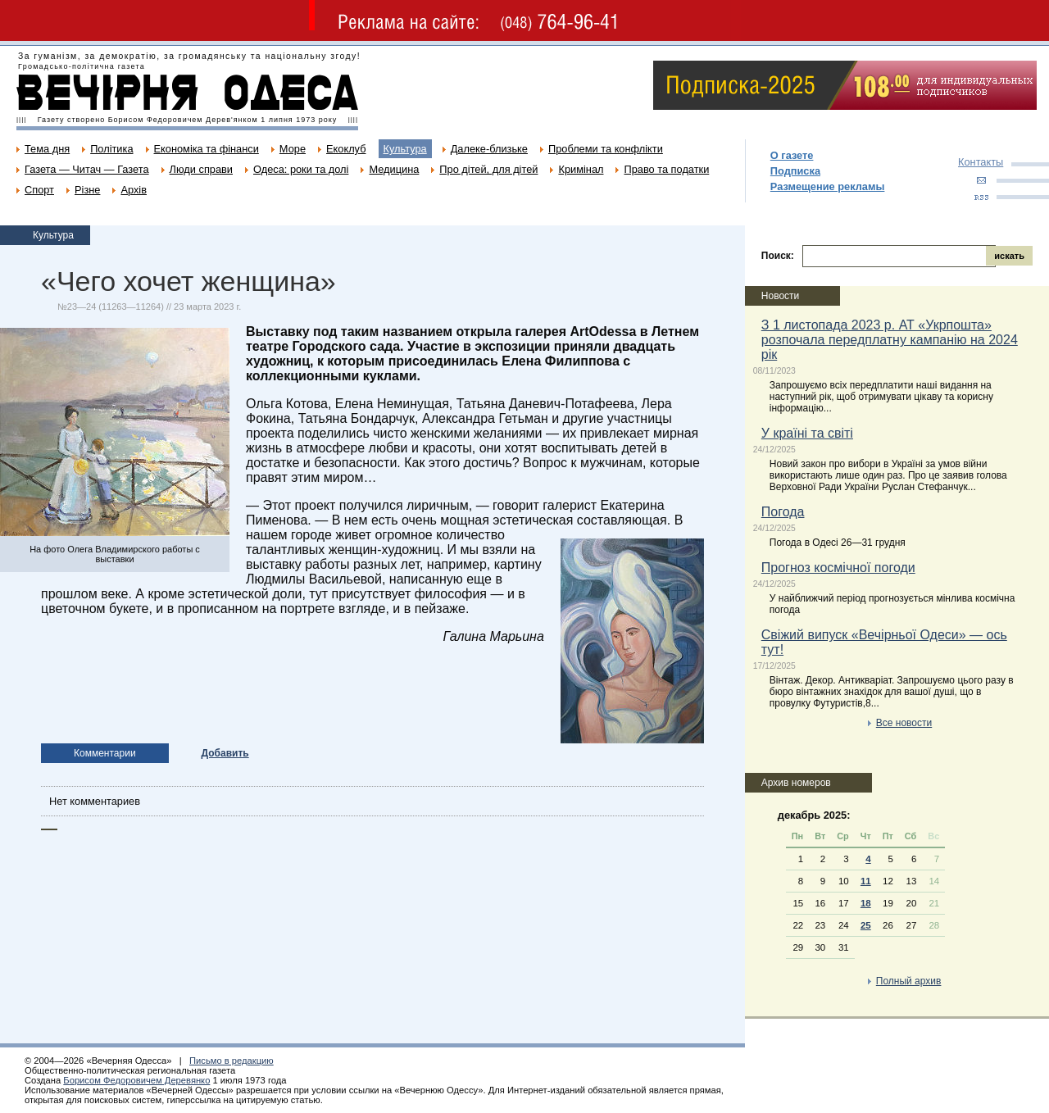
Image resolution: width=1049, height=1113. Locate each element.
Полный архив (909, 981)
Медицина (394, 169)
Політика (111, 149)
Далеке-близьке (489, 149)
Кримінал (580, 169)
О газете (792, 155)
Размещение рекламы (827, 186)
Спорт (39, 190)
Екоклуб (346, 149)
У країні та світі (807, 433)
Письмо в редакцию (231, 1060)
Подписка (795, 171)
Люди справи (201, 169)
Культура (405, 149)
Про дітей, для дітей (488, 169)
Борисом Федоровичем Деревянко (136, 1080)
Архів (133, 190)
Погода (783, 512)
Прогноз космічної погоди (838, 568)
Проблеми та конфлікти (605, 149)
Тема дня (47, 149)
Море (292, 149)
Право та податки (666, 169)
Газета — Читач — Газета (87, 169)
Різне (87, 190)
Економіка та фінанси (206, 149)
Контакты (980, 162)
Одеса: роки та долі (300, 169)
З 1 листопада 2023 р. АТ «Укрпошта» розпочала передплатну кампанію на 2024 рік (889, 339)
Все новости (904, 723)
